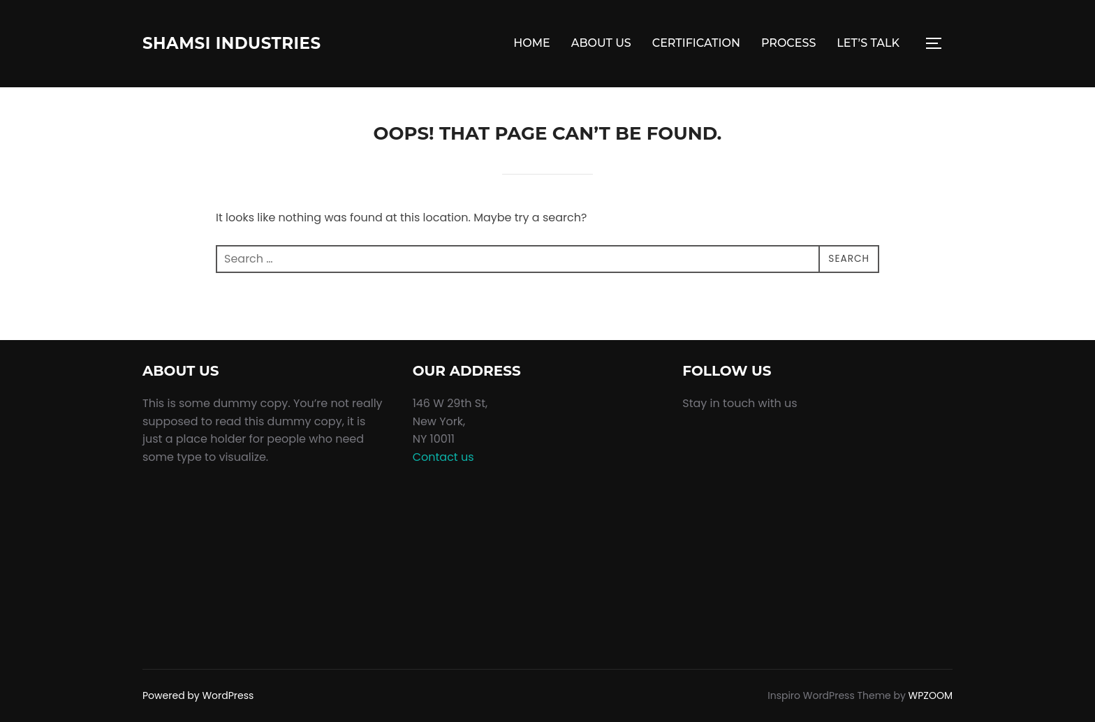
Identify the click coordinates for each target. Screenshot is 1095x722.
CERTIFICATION (696, 43)
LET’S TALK (868, 43)
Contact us (443, 457)
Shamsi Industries (246, 43)
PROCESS (788, 43)
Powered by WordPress (197, 695)
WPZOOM (931, 695)
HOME (531, 43)
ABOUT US (601, 43)
